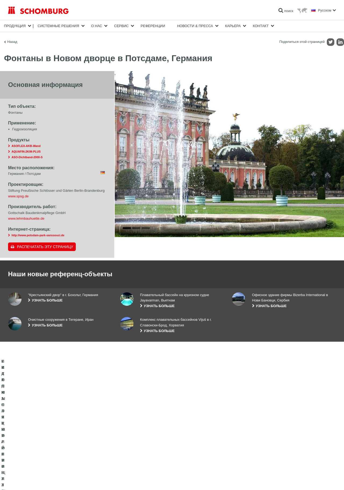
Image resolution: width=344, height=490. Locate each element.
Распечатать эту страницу (45, 247)
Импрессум (30, 479)
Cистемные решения (58, 26)
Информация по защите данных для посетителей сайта (76, 479)
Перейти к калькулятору (138, 435)
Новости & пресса (195, 26)
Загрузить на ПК (132, 443)
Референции (153, 26)
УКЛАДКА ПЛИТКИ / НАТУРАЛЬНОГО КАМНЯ (42, 443)
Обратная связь (132, 451)
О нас (96, 26)
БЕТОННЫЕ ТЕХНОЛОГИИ (28, 459)
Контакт (261, 26)
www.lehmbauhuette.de (26, 218)
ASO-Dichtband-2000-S (27, 157)
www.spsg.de (18, 196)
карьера (233, 26)
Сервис (121, 26)
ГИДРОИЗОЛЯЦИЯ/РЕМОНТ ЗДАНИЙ (37, 435)
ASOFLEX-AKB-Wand (26, 146)
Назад (12, 42)
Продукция (15, 26)
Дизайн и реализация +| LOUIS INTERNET (312, 479)
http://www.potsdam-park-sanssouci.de (38, 235)
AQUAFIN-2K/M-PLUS (26, 151)
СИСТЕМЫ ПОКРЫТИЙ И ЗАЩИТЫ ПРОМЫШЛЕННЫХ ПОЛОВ (56, 451)
